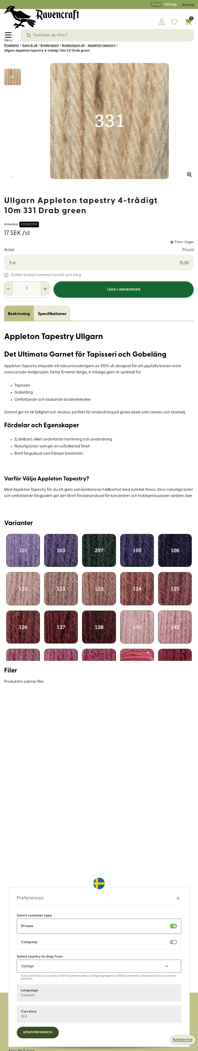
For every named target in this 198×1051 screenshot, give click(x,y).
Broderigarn (49, 45)
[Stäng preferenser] (178, 898)
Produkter (11, 45)
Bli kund (188, 5)
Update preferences (37, 1032)
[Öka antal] (45, 289)
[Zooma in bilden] (188, 173)
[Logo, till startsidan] (41, 17)
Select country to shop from (40, 957)
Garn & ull (29, 45)
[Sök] (29, 35)
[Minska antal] (8, 289)
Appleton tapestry (102, 45)
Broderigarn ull (73, 45)
